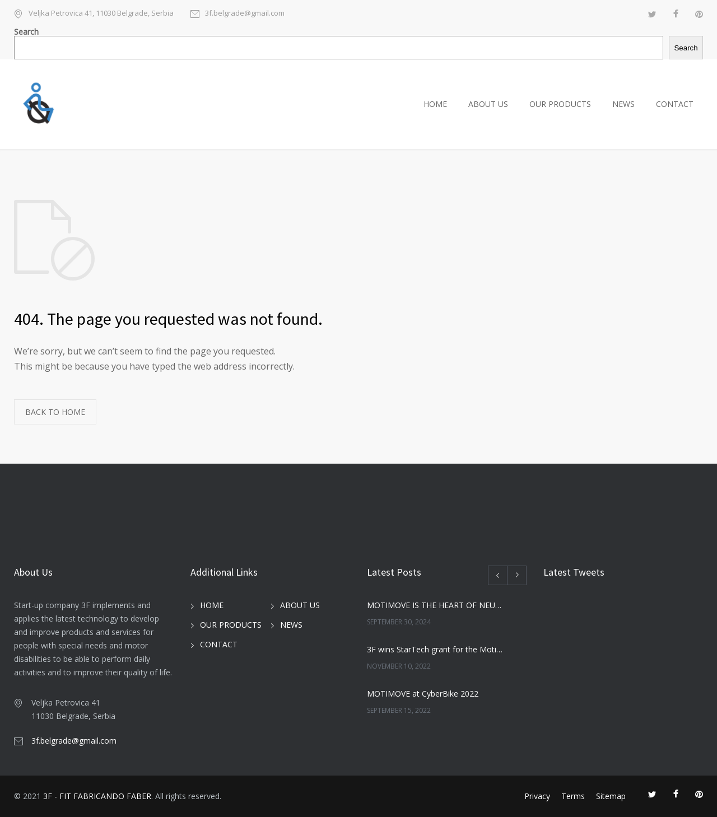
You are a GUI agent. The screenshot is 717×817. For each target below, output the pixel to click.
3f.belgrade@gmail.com (245, 14)
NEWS (623, 104)
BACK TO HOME (55, 412)
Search (26, 31)
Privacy (537, 796)
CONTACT (674, 104)
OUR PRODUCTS (560, 104)
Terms (573, 796)
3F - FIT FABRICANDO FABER (97, 796)
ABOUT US (488, 104)
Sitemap (611, 796)
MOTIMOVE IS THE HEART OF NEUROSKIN (434, 605)
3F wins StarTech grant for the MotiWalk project (434, 649)
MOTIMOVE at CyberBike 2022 (422, 693)
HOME (435, 104)
